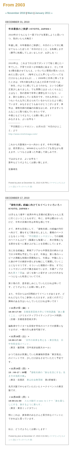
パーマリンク (54, 183)
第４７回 (17, 273)
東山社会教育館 (35, 380)
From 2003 (14, 4)
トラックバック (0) (24, 187)
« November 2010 (15, 13)
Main (30, 13)
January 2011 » (44, 13)
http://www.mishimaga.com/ (23, 134)
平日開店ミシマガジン (40, 236)
